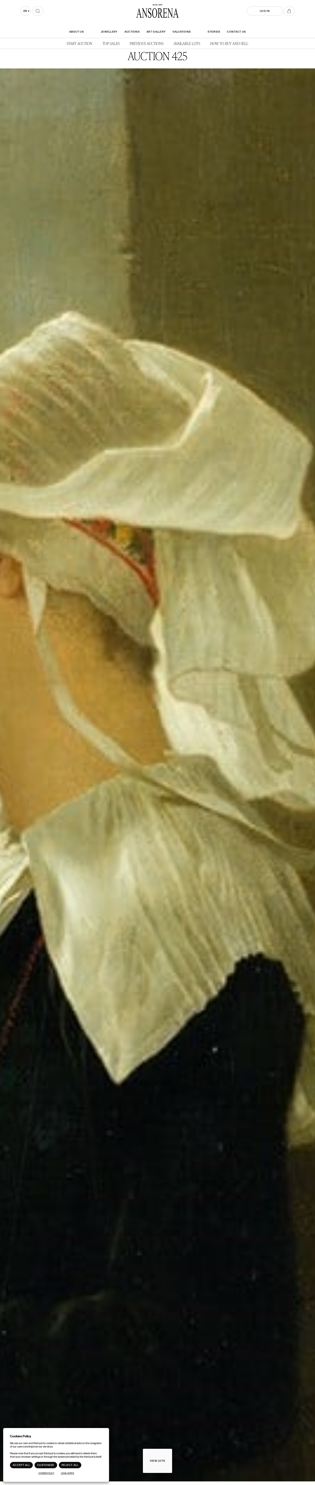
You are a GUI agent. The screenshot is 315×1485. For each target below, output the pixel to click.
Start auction (79, 43)
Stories (214, 31)
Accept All (21, 1465)
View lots (157, 1461)
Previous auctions (146, 43)
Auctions (132, 31)
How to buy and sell (229, 43)
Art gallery (156, 31)
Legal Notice (67, 1473)
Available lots (187, 43)
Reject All (70, 1465)
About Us (76, 31)
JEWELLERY (109, 31)
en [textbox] (25, 11)
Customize (45, 1465)
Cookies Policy (46, 1473)
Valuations (182, 31)
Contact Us (236, 31)
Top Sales (111, 43)
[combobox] (25, 11)
